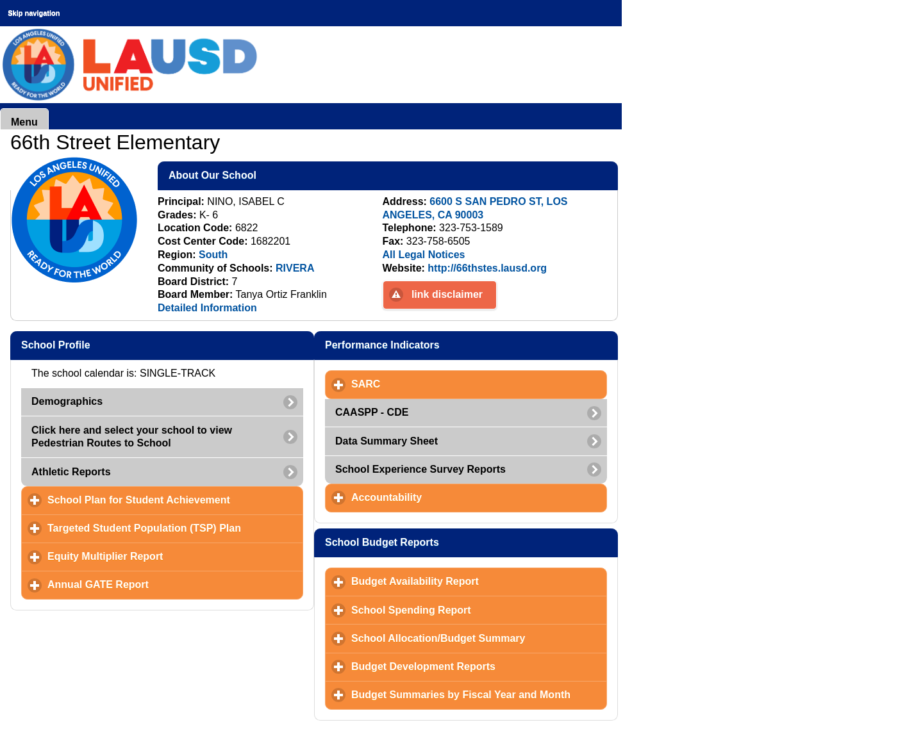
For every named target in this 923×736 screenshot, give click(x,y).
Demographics (67, 401)
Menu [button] (24, 122)
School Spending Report (470, 610)
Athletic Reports (71, 471)
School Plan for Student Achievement (175, 499)
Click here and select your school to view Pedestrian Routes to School (131, 437)
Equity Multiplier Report (165, 556)
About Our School (275, 175)
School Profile (118, 344)
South (213, 254)
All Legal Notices (424, 254)
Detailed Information (207, 307)
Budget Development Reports (479, 666)
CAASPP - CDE (371, 412)
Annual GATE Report (158, 584)
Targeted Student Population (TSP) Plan (175, 528)
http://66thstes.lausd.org (487, 268)
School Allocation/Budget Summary (479, 638)
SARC (425, 383)
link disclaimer (447, 294)
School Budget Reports (444, 542)
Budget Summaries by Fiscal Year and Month (479, 694)
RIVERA (295, 268)
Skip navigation (34, 13)
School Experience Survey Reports (420, 469)
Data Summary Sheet (386, 441)
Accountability (446, 497)
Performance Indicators (444, 344)
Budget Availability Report (475, 581)
